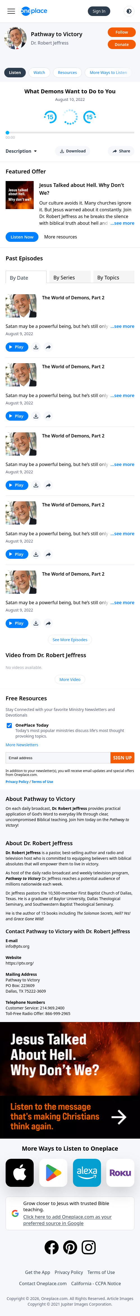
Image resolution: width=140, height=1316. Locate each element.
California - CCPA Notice (96, 1283)
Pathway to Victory (56, 34)
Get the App (37, 1272)
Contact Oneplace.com (43, 1283)
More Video (70, 679)
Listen (15, 72)
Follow (122, 32)
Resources (67, 72)
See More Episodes (70, 639)
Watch (39, 72)
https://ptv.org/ (20, 963)
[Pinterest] (70, 1247)
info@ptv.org (17, 946)
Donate (122, 44)
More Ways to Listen (108, 72)
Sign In (99, 11)
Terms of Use (101, 1272)
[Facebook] (52, 1247)
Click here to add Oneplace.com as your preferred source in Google (67, 1220)
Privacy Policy (69, 1272)
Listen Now (22, 237)
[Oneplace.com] (34, 11)
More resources (60, 237)
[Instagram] (89, 1247)
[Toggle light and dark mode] (129, 11)
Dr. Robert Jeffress (49, 43)
